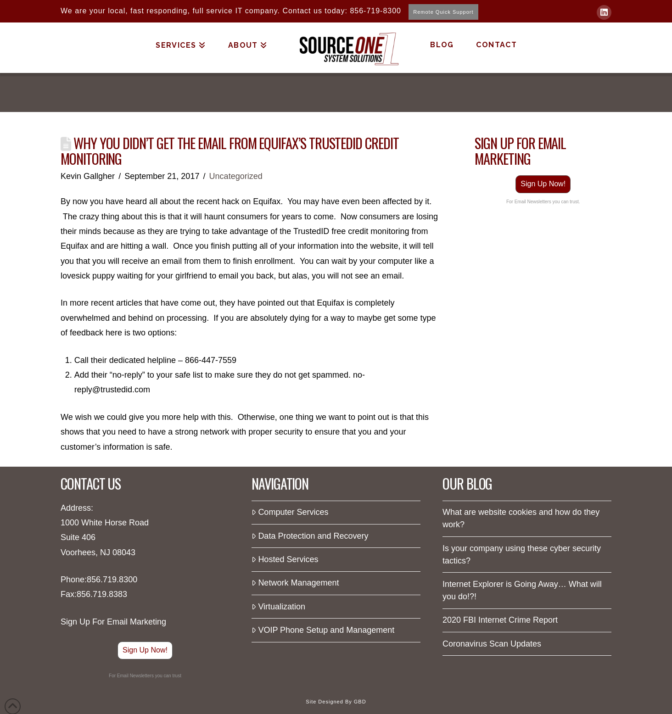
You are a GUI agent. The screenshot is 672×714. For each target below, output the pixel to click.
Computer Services (290, 512)
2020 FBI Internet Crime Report (500, 620)
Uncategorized (236, 176)
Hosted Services (285, 559)
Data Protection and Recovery (310, 536)
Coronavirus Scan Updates (491, 643)
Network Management (295, 582)
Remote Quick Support (443, 12)
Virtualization (278, 606)
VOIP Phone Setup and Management (323, 630)
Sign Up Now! (543, 184)
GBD (360, 701)
